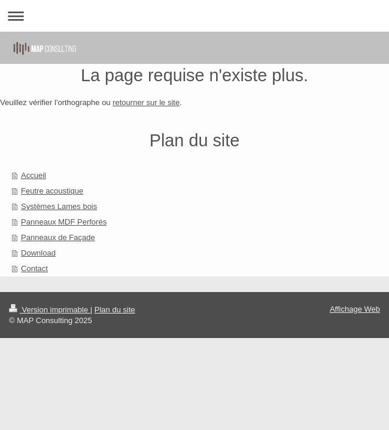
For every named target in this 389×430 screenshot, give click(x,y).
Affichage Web (355, 309)
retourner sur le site (146, 102)
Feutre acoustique (52, 190)
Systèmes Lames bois (59, 206)
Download (38, 252)
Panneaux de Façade (58, 237)
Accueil (33, 175)
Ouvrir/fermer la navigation (194, 16)
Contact (34, 268)
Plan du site (115, 309)
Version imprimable (49, 309)
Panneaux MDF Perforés (64, 221)
